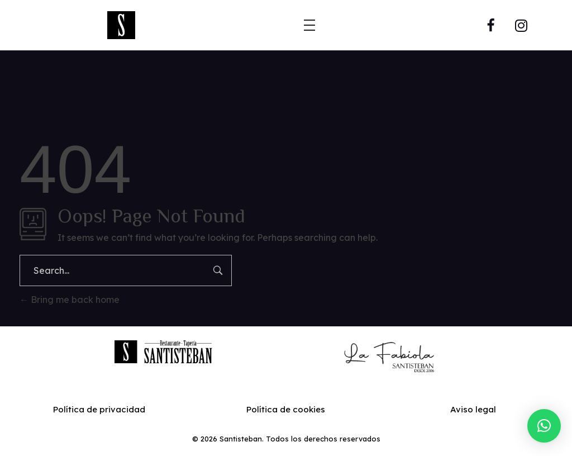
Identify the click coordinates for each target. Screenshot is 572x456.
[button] (544, 426)
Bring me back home (70, 299)
